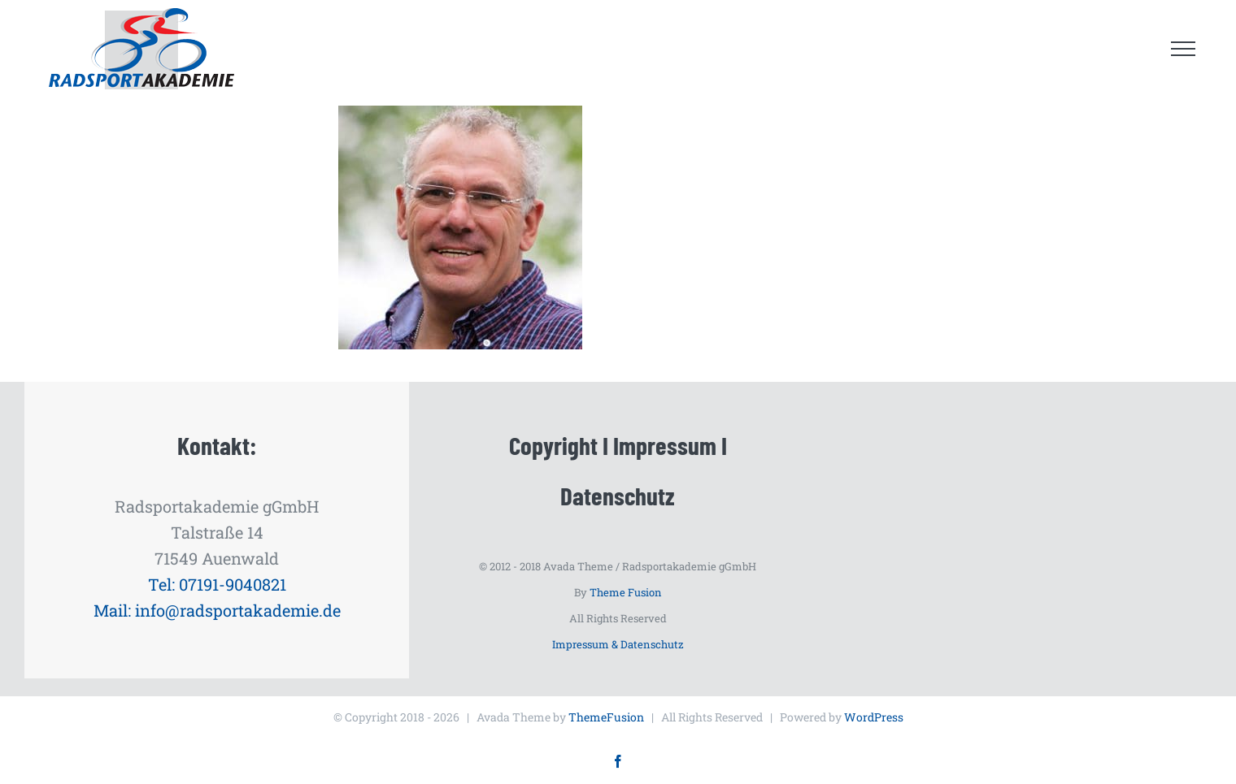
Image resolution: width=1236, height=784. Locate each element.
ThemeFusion (606, 717)
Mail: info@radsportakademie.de (217, 610)
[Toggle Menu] (1183, 48)
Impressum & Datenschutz (618, 644)
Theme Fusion (626, 592)
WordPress (873, 717)
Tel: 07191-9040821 (217, 584)
